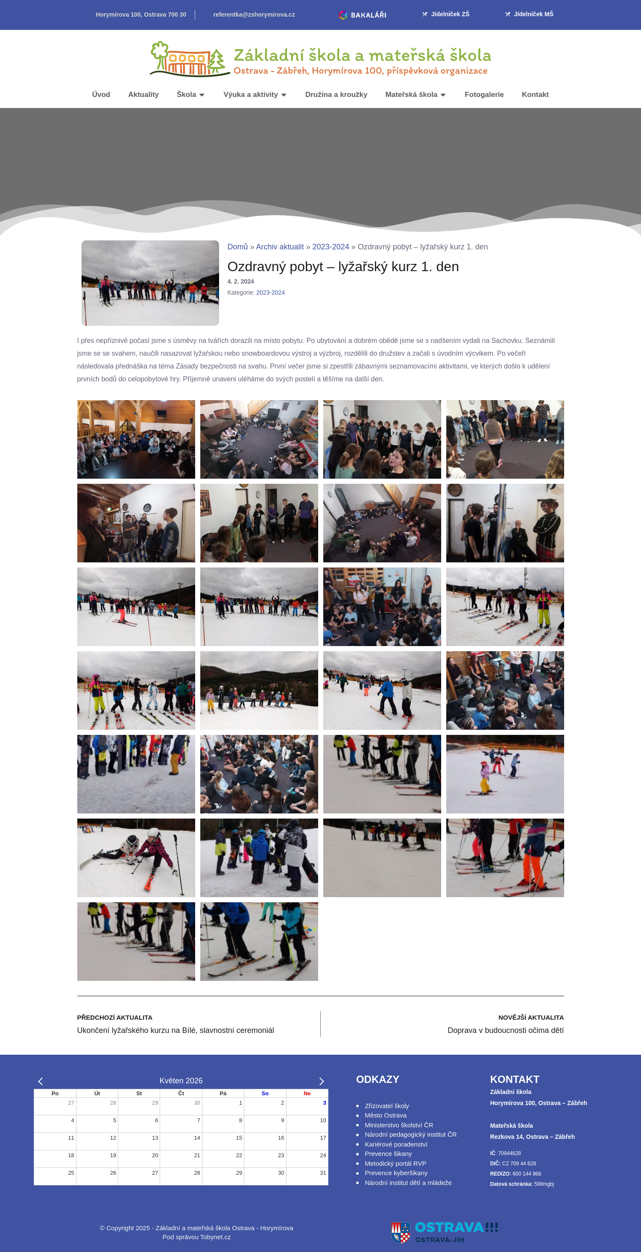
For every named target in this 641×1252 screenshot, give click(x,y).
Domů (238, 247)
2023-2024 (331, 247)
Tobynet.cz (215, 1236)
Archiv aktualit (280, 247)
